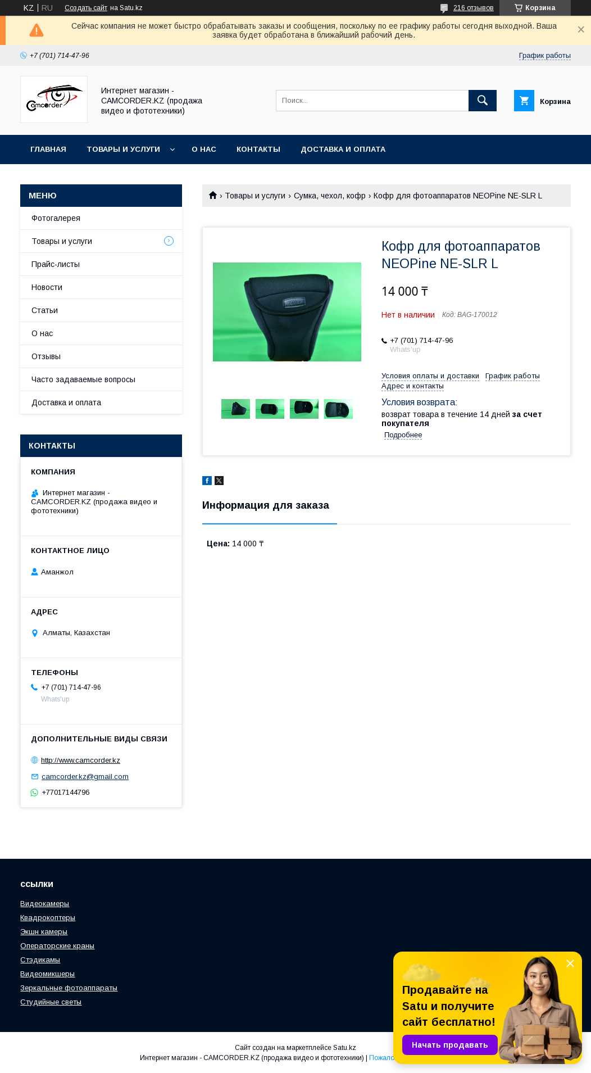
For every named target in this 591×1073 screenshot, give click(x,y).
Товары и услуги (123, 149)
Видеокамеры (44, 903)
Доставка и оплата (343, 149)
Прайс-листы (55, 264)
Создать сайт (86, 8)
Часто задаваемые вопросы (83, 379)
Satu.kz (344, 1048)
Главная (48, 149)
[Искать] (483, 100)
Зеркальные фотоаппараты (68, 988)
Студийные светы (50, 1002)
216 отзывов (473, 8)
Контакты (258, 149)
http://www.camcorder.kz (80, 760)
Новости (46, 287)
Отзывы (46, 356)
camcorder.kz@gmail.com (85, 776)
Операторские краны (57, 945)
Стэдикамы (40, 960)
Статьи (44, 310)
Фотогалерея (55, 218)
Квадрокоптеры (47, 917)
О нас (204, 149)
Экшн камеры (43, 931)
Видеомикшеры (47, 974)
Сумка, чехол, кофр (330, 195)
